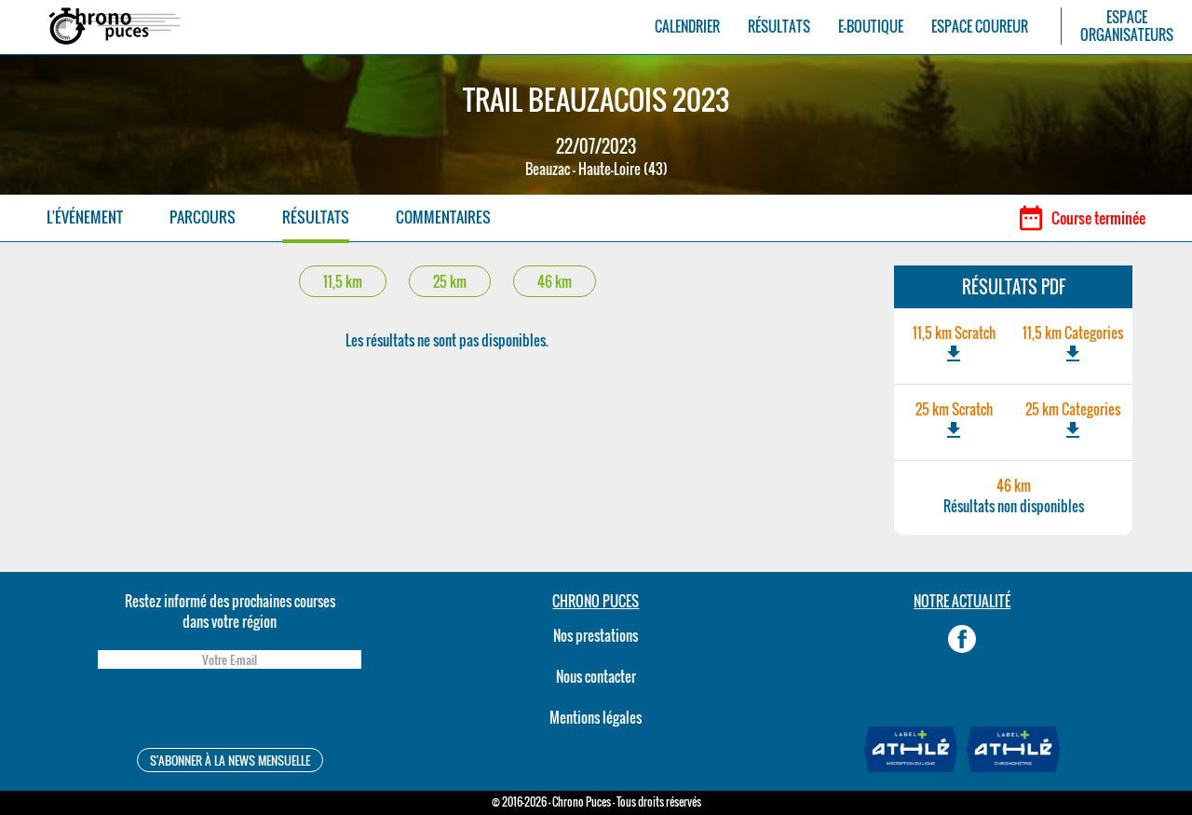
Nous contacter (596, 676)
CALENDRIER (687, 26)
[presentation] (229, 711)
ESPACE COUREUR (979, 26)
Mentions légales (595, 717)
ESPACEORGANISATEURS (1126, 26)
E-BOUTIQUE (870, 26)
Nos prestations (595, 635)
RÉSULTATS (779, 26)
